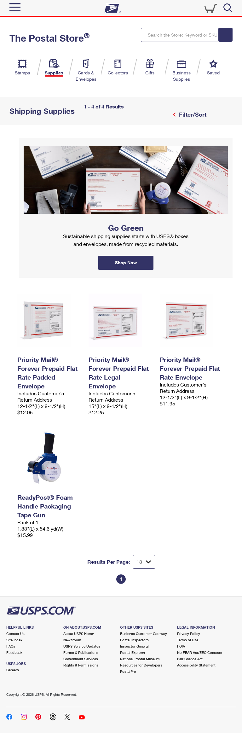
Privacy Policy (188, 633)
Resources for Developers (141, 665)
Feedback (14, 652)
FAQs (10, 646)
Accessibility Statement (196, 665)
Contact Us (15, 633)
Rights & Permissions (80, 665)
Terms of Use (187, 640)
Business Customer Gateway (143, 633)
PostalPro (128, 671)
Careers (12, 670)
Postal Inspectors (134, 640)
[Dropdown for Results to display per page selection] (144, 562)
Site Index (14, 640)
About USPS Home (78, 633)
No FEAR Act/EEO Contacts (199, 652)
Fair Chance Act (190, 659)
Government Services (80, 659)
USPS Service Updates (81, 646)
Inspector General (134, 646)
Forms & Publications (80, 652)
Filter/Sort (191, 114)
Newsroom (72, 640)
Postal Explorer (132, 652)
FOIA (181, 646)
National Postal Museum (140, 659)
